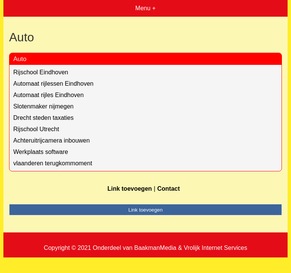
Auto (20, 59)
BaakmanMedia (155, 248)
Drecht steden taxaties (43, 118)
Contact (168, 188)
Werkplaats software (40, 152)
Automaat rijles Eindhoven (48, 95)
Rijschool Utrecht (36, 129)
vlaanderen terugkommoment (52, 163)
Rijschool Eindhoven (40, 72)
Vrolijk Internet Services (215, 248)
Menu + (145, 8)
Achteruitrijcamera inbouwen (51, 140)
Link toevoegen (129, 188)
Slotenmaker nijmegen (43, 106)
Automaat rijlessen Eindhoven (53, 83)
